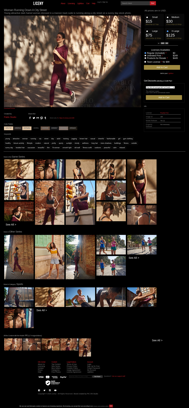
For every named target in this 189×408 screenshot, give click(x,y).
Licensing (71, 3)
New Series (55, 366)
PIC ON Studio (92, 394)
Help (93, 3)
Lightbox (80, 3)
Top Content (56, 364)
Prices (40, 370)
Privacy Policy (72, 366)
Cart (87, 3)
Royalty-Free (164, 113)
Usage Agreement (73, 370)
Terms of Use (72, 364)
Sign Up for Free (93, 366)
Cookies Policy (72, 368)
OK (111, 406)
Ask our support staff (118, 376)
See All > (11, 224)
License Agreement (74, 372)
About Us (41, 364)
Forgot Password (93, 368)
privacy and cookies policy (101, 406)
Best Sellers (56, 368)
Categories (55, 370)
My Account (91, 370)
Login (89, 364)
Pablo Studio (10, 117)
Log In (99, 2)
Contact (41, 368)
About (63, 3)
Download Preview (9, 108)
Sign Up (105, 2)
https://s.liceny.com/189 (66, 118)
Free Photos (56, 372)
